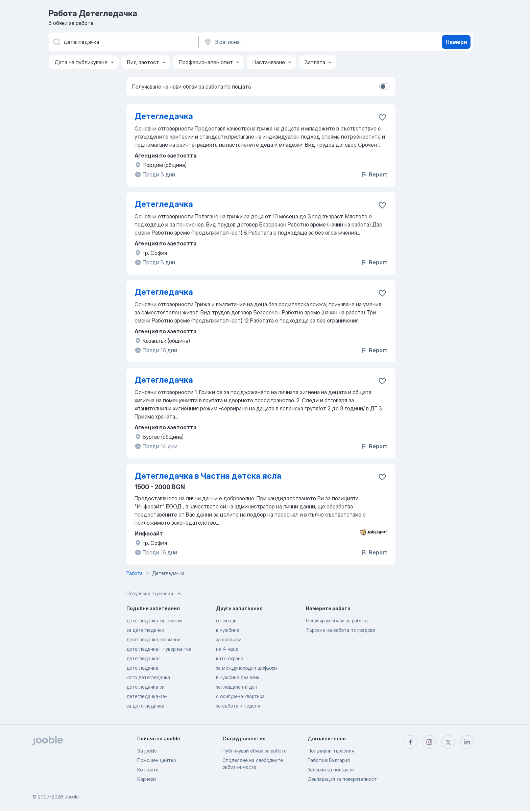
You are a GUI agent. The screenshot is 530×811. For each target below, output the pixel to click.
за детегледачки (145, 630)
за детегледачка (145, 706)
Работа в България (329, 760)
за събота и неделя (238, 706)
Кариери (146, 779)
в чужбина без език (237, 677)
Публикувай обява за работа (254, 751)
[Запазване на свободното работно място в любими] (382, 117)
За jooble (147, 751)
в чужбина (227, 630)
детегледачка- (143, 658)
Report (374, 174)
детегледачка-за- (146, 696)
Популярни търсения (331, 751)
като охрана (229, 658)
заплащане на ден (236, 687)
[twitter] (448, 742)
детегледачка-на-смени (154, 620)
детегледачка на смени (153, 639)
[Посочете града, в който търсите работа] (274, 41)
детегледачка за (145, 687)
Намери (456, 42)
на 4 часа (227, 649)
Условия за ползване (331, 769)
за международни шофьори (246, 668)
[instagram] (429, 742)
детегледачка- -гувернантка (158, 649)
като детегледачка (148, 677)
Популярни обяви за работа (337, 620)
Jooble (72, 797)
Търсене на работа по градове (340, 630)
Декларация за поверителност (342, 779)
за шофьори (228, 639)
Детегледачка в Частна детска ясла (208, 476)
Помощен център (156, 760)
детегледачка (142, 668)
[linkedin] (467, 742)
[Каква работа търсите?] (123, 41)
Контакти (148, 769)
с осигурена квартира (240, 696)
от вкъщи (226, 620)
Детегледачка (164, 116)
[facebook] (410, 742)
